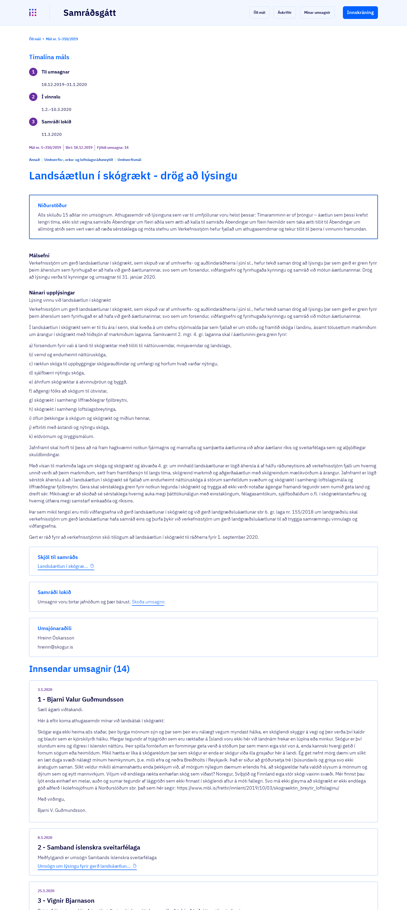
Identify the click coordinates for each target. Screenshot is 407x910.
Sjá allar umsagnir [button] (141, 844)
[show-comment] (278, 661)
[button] (259, 12)
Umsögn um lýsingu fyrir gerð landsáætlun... (172, 735)
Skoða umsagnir (351, 79)
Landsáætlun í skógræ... (63, 176)
